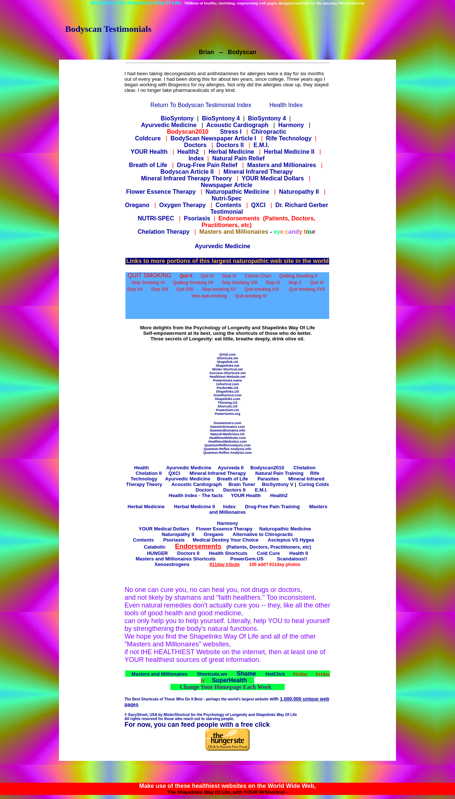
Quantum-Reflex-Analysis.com (227, 453)
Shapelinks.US (227, 391)
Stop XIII (159, 289)
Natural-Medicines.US (227, 434)
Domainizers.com (228, 423)
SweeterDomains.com (227, 427)
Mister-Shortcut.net (227, 369)
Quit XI (317, 282)
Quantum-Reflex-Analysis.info (228, 449)
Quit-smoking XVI (262, 289)
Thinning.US (227, 403)
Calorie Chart (258, 276)
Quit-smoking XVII (307, 289)
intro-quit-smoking (209, 296)
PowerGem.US (227, 410)
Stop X (295, 282)
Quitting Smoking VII (193, 282)
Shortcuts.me (227, 358)
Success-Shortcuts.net (227, 373)
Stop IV (229, 276)
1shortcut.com (227, 384)
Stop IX (272, 282)
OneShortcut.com (227, 395)
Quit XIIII (185, 289)
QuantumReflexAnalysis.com (227, 445)
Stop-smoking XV (219, 289)
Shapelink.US (227, 362)
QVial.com (227, 354)
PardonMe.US (228, 388)
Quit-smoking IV (251, 296)
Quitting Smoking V (298, 276)
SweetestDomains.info (227, 430)
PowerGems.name (227, 380)
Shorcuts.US (227, 406)
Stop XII (135, 289)
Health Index (286, 105)
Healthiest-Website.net (227, 377)
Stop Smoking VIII (239, 282)
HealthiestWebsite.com (227, 438)
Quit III (206, 276)
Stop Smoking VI (147, 282)
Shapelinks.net (227, 365)
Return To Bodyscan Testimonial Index (200, 105)
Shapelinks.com (227, 399)
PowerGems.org (227, 414)
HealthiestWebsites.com (227, 441)
